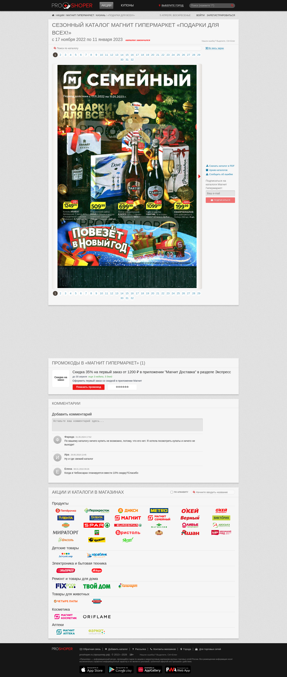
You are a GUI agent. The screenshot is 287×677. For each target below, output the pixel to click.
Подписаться (220, 200)
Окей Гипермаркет (190, 510)
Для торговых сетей (208, 649)
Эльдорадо (65, 570)
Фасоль (65, 540)
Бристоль (128, 532)
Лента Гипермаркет (65, 518)
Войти (200, 15)
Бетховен (96, 601)
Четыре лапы (65, 601)
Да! (96, 532)
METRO (159, 510)
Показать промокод (88, 386)
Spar (96, 525)
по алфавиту (179, 492)
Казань (100, 15)
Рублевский (159, 532)
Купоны (127, 5)
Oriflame (96, 616)
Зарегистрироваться (221, 15)
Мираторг (65, 532)
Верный (190, 518)
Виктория (221, 518)
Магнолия (159, 525)
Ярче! (128, 540)
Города (185, 649)
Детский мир (65, 555)
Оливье (190, 525)
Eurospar (128, 525)
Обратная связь (90, 649)
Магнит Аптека (65, 632)
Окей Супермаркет (221, 510)
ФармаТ (96, 632)
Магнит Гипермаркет (80, 15)
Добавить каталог (116, 649)
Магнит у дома (128, 518)
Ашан (190, 532)
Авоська (221, 525)
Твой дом (96, 586)
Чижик (96, 540)
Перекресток (96, 510)
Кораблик (96, 555)
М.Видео (96, 570)
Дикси (128, 510)
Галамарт (128, 586)
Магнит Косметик (65, 616)
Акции (106, 5)
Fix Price (65, 586)
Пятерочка (65, 510)
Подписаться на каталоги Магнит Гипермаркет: (216, 184)
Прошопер (72, 5)
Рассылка (138, 649)
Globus (65, 525)
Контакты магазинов (163, 649)
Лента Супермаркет (96, 518)
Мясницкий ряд (221, 532)
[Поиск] (212, 5)
